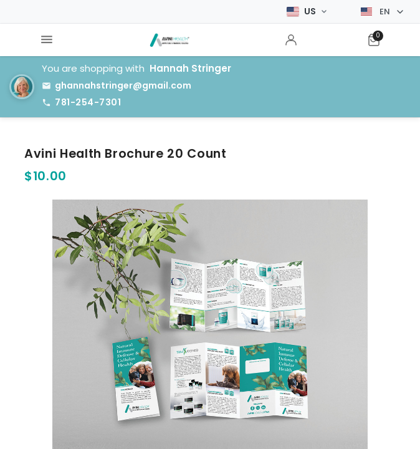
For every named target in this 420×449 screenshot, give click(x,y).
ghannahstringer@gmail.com (123, 85)
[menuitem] (46, 40)
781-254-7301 (88, 102)
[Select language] (382, 12)
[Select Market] (306, 11)
